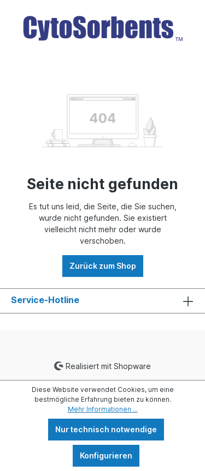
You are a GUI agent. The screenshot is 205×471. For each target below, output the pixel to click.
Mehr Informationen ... (103, 409)
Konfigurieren (106, 455)
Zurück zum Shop (102, 265)
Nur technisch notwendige (106, 429)
